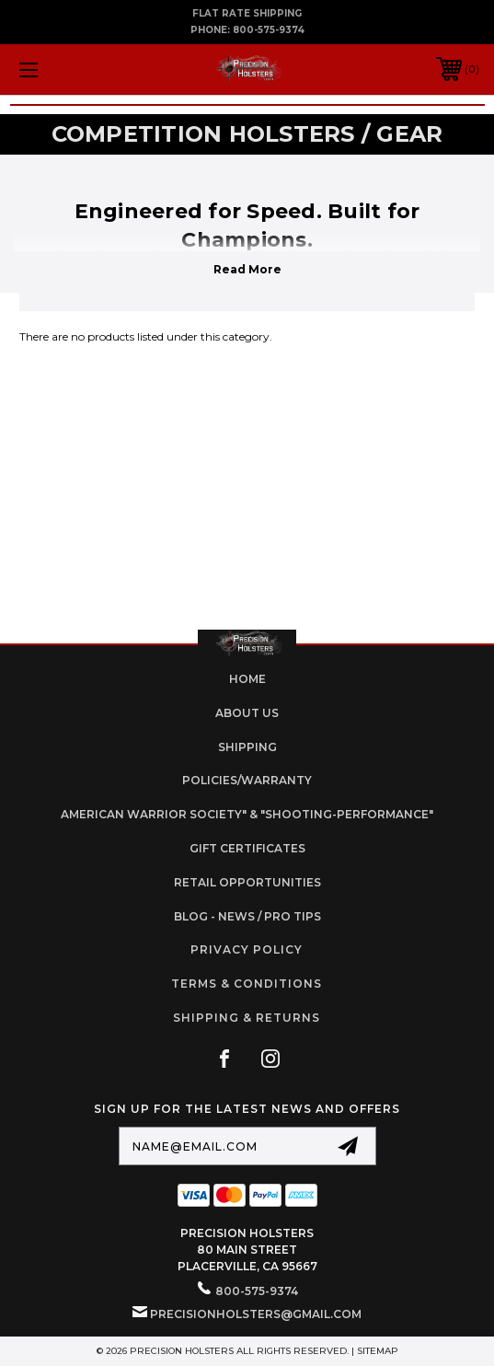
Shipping (247, 747)
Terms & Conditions (246, 983)
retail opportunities (247, 882)
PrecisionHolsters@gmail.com (256, 1314)
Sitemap (377, 1351)
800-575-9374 (268, 30)
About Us (247, 713)
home (247, 679)
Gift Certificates (247, 848)
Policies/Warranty (247, 780)
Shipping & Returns (246, 1017)
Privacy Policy (246, 949)
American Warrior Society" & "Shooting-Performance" (247, 814)
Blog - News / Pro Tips (247, 916)
